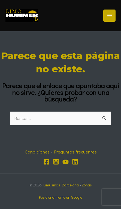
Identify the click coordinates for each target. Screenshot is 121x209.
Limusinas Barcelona (61, 185)
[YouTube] (65, 162)
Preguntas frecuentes (75, 152)
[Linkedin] (75, 162)
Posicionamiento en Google (60, 197)
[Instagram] (56, 162)
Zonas (87, 185)
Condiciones (37, 152)
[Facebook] (46, 162)
